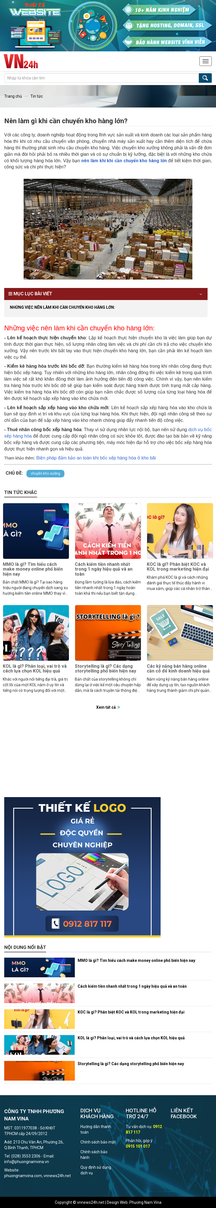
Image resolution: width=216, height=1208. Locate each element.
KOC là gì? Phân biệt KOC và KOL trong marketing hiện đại (178, 567)
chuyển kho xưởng (45, 473)
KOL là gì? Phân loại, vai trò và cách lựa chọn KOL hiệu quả (35, 669)
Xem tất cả (106, 707)
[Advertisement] (108, 758)
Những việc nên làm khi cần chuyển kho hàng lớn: (62, 307)
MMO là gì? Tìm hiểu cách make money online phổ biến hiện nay (33, 569)
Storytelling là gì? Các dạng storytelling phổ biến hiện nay (105, 669)
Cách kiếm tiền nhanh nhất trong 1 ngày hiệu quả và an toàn (103, 569)
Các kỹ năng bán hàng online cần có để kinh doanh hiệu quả (178, 669)
